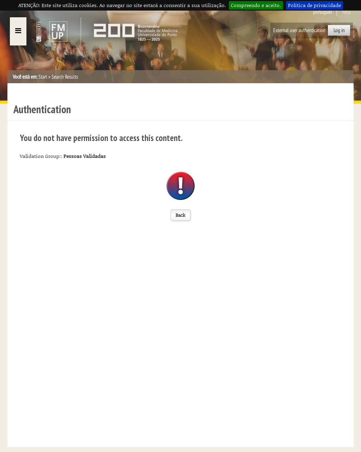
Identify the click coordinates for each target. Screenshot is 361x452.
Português (322, 12)
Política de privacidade (314, 5)
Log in (339, 30)
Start (42, 77)
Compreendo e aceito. (256, 5)
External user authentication (299, 30)
